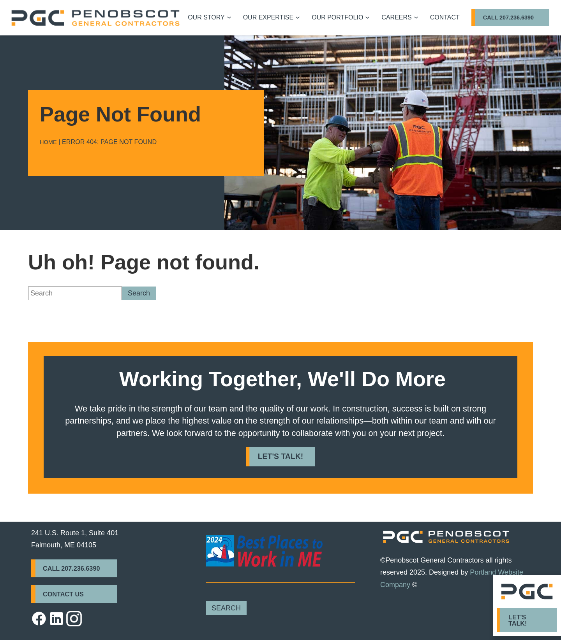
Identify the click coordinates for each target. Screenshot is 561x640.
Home (48, 142)
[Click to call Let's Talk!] (280, 456)
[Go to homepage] (95, 17)
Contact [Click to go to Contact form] (445, 17)
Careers (396, 17)
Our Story (206, 17)
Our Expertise (268, 17)
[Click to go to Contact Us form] (74, 594)
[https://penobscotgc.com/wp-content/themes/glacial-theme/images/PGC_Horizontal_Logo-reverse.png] (446, 537)
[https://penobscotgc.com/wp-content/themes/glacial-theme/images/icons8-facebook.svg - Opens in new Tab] (39, 618)
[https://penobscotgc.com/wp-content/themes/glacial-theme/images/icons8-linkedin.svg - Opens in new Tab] (56, 618)
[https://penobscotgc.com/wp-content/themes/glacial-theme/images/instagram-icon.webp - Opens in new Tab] (74, 618)
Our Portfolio (337, 17)
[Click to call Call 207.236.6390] (510, 17)
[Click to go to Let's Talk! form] (527, 620)
